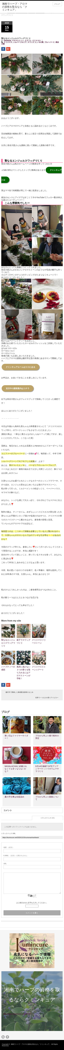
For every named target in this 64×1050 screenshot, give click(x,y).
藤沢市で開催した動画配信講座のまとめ (19, 692)
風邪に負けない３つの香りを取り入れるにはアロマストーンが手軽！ (23, 673)
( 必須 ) (8, 847)
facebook (7, 1037)
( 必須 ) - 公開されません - (15, 855)
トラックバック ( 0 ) (47, 818)
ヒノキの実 (39, 42)
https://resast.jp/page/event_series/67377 (17, 1014)
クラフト (28, 41)
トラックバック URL (8, 833)
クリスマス (36, 41)
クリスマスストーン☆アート (39, 668)
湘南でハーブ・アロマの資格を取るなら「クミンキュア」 (31, 1044)
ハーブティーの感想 (8, 668)
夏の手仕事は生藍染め (14, 797)
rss (3, 1037)
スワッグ (31, 42)
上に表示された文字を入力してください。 (32, 903)
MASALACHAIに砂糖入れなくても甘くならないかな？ (16, 768)
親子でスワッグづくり (23, 641)
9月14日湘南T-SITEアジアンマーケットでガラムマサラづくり (47, 768)
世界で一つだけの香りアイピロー (46, 697)
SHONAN (7, 41)
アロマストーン (18, 41)
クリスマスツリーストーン (39, 641)
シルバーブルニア (20, 42)
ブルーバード (49, 42)
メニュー (57, 4)
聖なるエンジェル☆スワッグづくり (8, 643)
